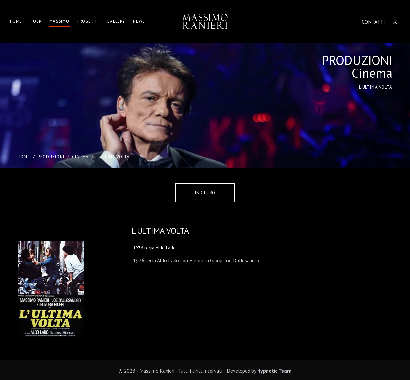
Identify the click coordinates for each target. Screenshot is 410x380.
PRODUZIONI (51, 156)
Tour (36, 21)
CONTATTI (373, 22)
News (139, 21)
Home (16, 21)
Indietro (205, 193)
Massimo (59, 21)
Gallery (116, 21)
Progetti (88, 21)
